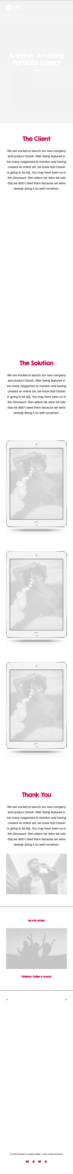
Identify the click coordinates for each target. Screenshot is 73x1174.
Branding (37, 70)
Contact (14, 1072)
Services (15, 1063)
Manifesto (15, 1058)
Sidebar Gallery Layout (36, 973)
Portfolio (14, 1067)
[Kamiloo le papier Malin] (14, 8)
